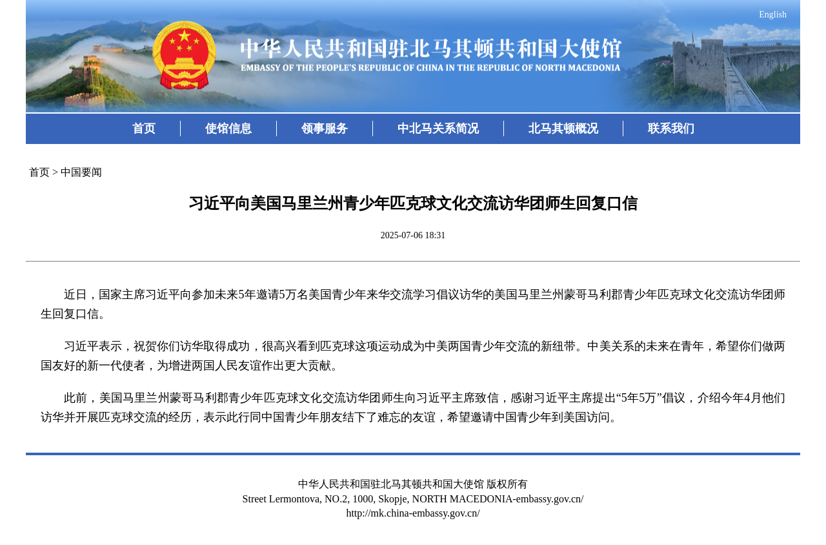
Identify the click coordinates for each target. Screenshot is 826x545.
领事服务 (324, 128)
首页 (144, 128)
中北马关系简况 (438, 128)
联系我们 (671, 128)
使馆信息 (228, 128)
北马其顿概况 (563, 128)
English (773, 14)
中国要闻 (81, 172)
